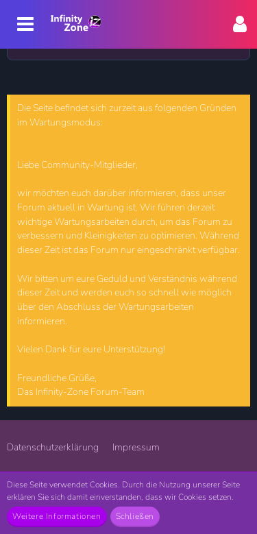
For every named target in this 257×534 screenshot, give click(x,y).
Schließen (135, 516)
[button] (240, 24)
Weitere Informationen (56, 516)
